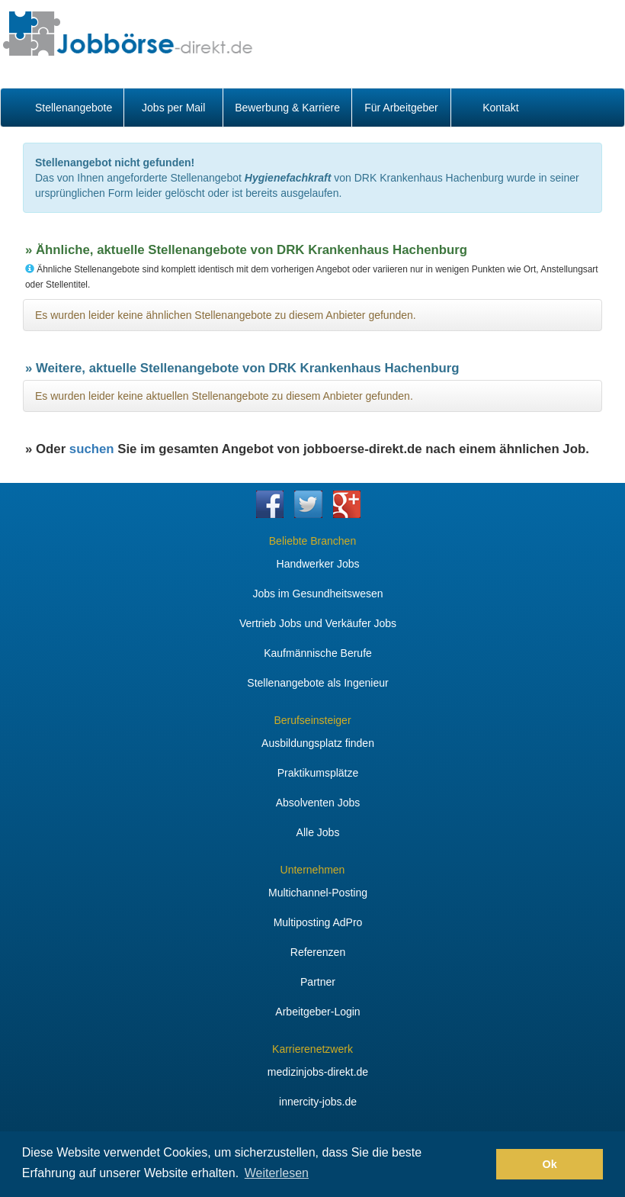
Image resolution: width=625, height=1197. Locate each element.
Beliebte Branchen (312, 541)
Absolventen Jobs (318, 802)
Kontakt (500, 107)
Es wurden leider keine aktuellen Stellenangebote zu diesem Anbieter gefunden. (224, 396)
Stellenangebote (73, 107)
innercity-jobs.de (318, 1102)
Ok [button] (550, 1164)
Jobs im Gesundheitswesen (317, 593)
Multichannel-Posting (317, 892)
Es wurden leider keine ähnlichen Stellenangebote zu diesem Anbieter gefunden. (225, 315)
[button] (480, 1164)
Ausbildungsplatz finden (317, 743)
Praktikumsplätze (318, 773)
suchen (91, 449)
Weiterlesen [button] (277, 1172)
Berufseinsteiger (312, 720)
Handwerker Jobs (318, 564)
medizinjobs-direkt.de (318, 1072)
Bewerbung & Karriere (287, 107)
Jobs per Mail (173, 107)
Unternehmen (312, 870)
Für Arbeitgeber (401, 107)
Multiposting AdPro (318, 922)
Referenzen (317, 952)
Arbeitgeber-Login (317, 1012)
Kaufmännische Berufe (318, 653)
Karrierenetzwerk (312, 1049)
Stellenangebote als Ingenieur (317, 683)
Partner (317, 982)
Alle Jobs (318, 832)
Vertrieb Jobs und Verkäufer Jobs (317, 623)
